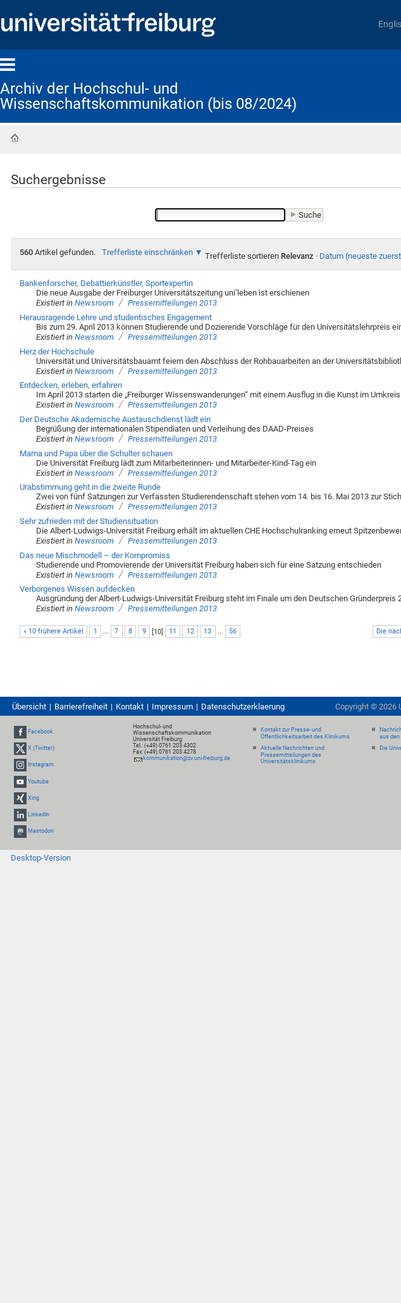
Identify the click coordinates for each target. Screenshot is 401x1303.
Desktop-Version (41, 858)
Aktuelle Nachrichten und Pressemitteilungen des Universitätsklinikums (292, 755)
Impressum (172, 706)
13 (207, 631)
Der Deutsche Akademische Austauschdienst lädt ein (115, 419)
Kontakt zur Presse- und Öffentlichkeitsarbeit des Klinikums (305, 733)
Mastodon (41, 831)
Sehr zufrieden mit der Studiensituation (89, 521)
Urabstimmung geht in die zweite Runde (90, 487)
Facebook (40, 731)
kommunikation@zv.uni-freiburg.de (186, 758)
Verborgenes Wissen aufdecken (77, 589)
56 (233, 631)
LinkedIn (38, 814)
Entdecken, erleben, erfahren (71, 385)
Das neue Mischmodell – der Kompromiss (95, 555)
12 (190, 631)
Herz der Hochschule (57, 351)
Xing (33, 798)
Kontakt (130, 706)
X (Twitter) (41, 748)
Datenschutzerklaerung (243, 706)
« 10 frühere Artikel (53, 631)
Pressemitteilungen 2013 (172, 303)
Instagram (41, 765)
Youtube (38, 781)
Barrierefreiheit (81, 706)
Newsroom (94, 303)
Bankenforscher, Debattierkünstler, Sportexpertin (106, 283)
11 (172, 631)
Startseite (14, 138)
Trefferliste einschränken (147, 252)
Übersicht (29, 706)
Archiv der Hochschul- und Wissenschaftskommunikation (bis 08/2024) (148, 96)
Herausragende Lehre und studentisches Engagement (116, 317)
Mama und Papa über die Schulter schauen (96, 453)
